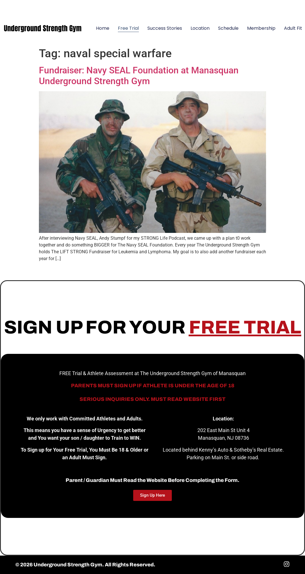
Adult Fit (293, 28)
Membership (261, 28)
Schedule (228, 28)
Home (102, 28)
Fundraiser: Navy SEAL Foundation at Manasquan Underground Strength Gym (139, 75)
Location (200, 28)
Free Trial (128, 28)
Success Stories (164, 28)
